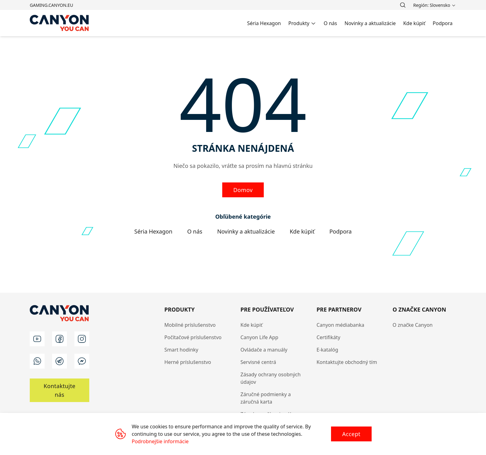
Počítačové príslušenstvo (192, 337)
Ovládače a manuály (264, 349)
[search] (402, 5)
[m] (81, 361)
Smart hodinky (181, 349)
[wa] (37, 361)
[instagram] (81, 338)
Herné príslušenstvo (187, 362)
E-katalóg (327, 349)
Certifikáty (328, 337)
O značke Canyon (413, 325)
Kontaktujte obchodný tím (346, 362)
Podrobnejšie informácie (160, 441)
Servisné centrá (258, 362)
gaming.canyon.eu (51, 5)
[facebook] (59, 338)
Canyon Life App (259, 337)
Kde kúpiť (252, 325)
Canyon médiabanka (340, 325)
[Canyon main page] (59, 23)
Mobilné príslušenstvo (189, 325)
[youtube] (37, 338)
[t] (59, 361)
